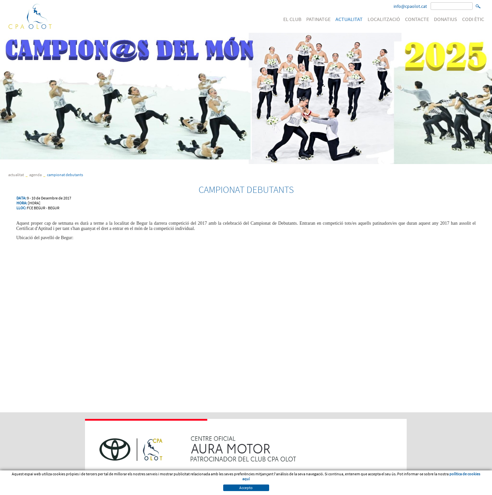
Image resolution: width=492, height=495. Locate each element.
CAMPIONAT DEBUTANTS (65, 174)
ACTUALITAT (349, 19)
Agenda (35, 174)
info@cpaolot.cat (410, 6)
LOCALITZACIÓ (384, 19)
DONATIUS (445, 19)
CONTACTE (417, 19)
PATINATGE (318, 19)
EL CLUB (292, 19)
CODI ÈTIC (473, 19)
